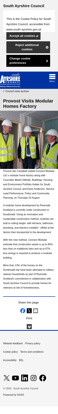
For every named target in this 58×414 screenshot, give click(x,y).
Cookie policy (10, 351)
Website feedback (13, 343)
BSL (21, 360)
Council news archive (17, 91)
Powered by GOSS (13, 395)
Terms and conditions (31, 351)
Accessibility (10, 360)
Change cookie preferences (19, 61)
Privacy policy (32, 343)
